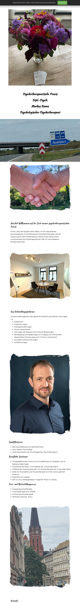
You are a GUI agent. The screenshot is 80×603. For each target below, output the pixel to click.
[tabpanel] (40, 103)
